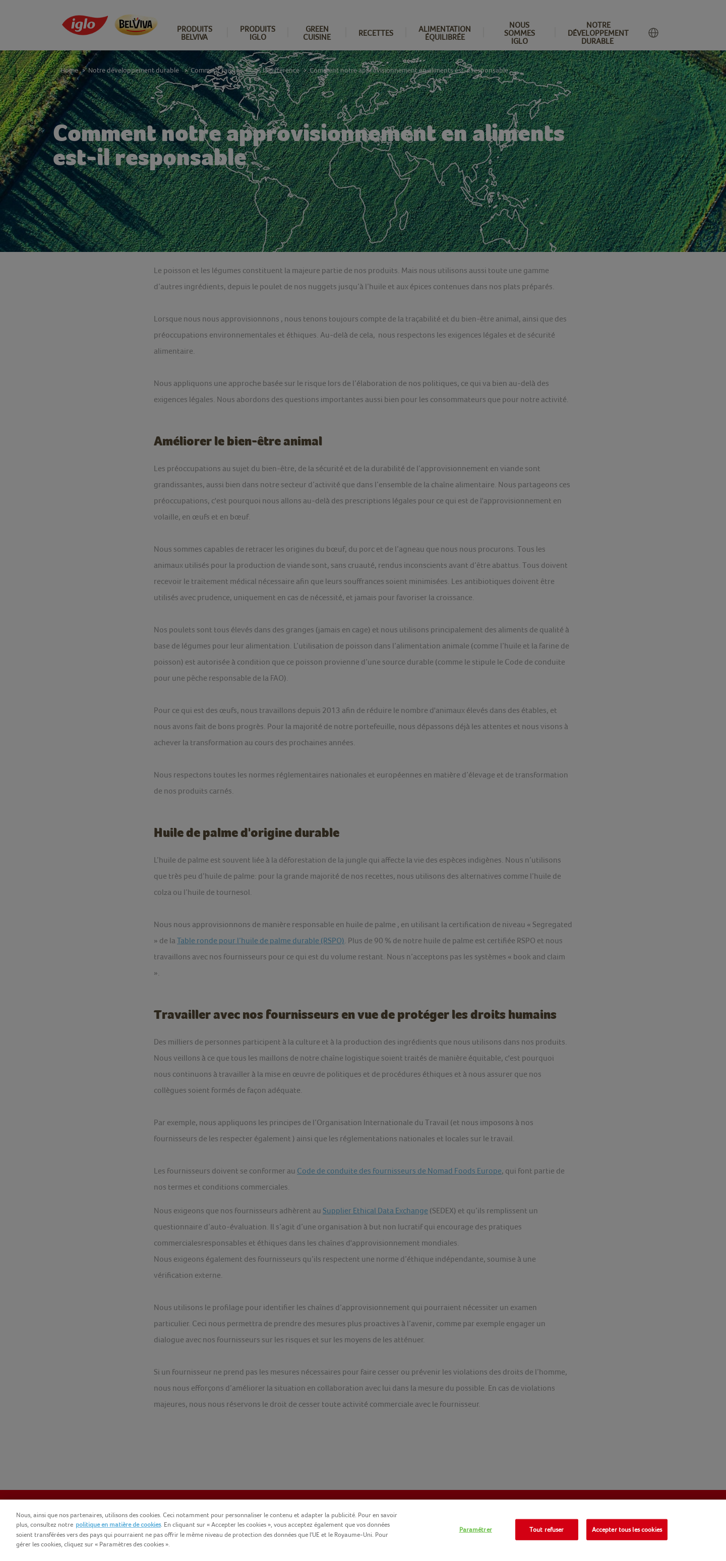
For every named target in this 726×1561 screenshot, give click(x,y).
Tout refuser (546, 1529)
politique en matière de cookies (118, 1524)
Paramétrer (475, 1529)
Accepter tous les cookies (627, 1529)
